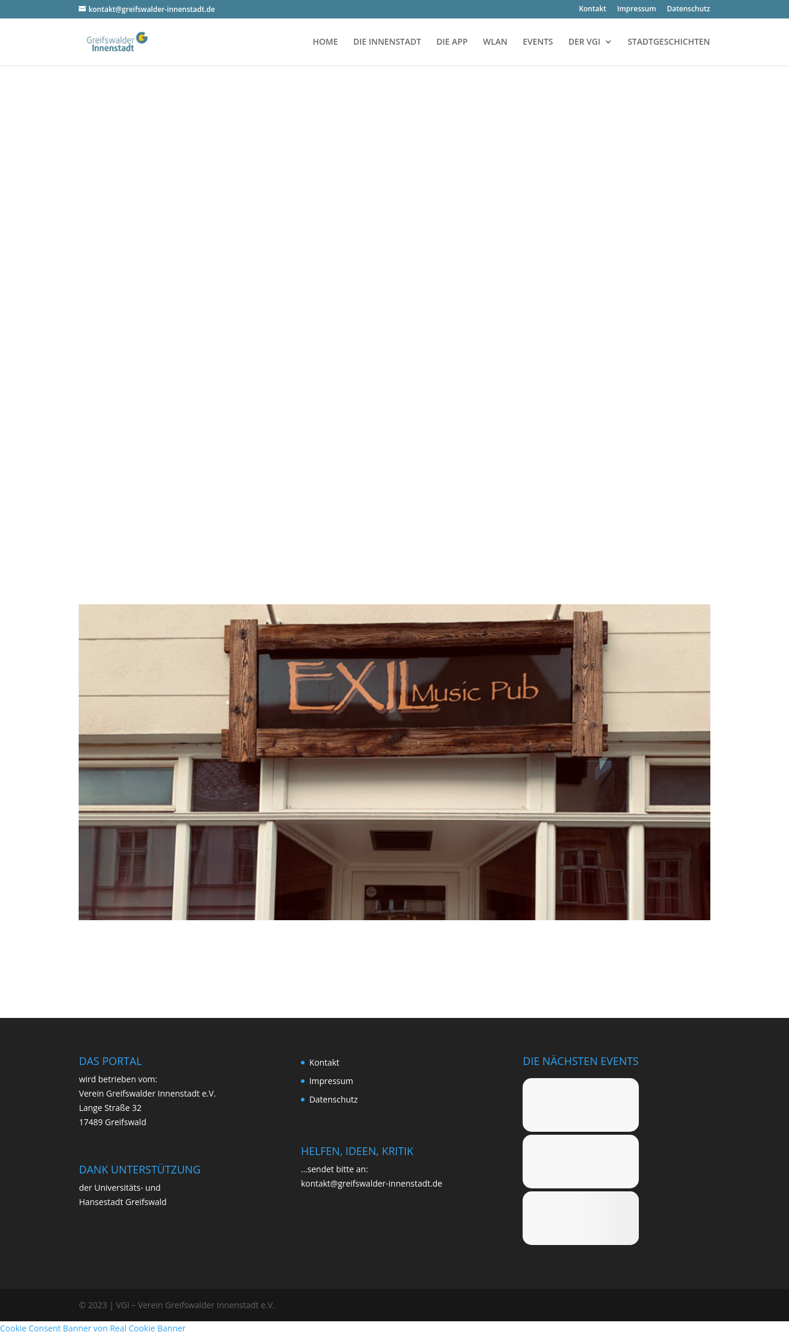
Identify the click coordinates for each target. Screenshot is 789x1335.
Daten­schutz (688, 9)
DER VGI (585, 42)
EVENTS (538, 42)
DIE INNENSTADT (387, 42)
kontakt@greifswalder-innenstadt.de (371, 1183)
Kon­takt (592, 9)
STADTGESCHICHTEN (669, 42)
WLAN (495, 42)
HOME (325, 42)
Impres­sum (636, 9)
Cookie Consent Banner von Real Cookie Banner (93, 1328)
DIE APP (451, 42)
